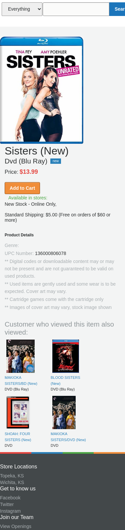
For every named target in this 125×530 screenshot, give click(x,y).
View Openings (15, 526)
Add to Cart (22, 188)
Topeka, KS (12, 475)
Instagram (10, 511)
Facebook (10, 497)
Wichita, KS (12, 482)
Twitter (7, 504)
